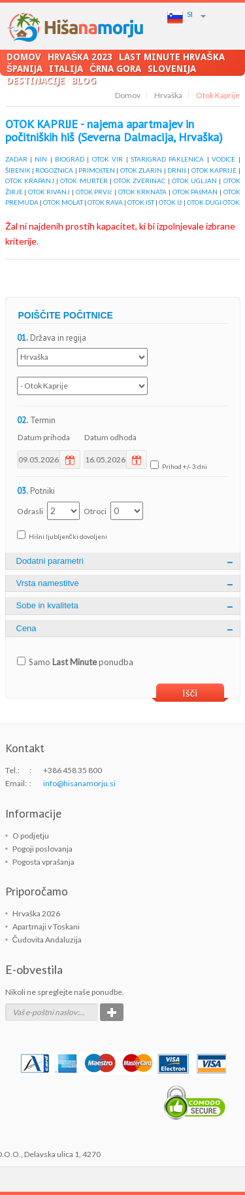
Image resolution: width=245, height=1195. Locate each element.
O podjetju (30, 835)
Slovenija (172, 68)
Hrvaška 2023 (80, 56)
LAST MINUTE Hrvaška (171, 56)
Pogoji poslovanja (42, 849)
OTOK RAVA (105, 202)
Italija (66, 68)
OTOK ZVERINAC (139, 180)
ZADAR (16, 159)
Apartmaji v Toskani (46, 926)
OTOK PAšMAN (195, 192)
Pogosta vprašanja (43, 862)
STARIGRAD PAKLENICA (167, 159)
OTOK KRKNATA (142, 192)
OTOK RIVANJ (49, 192)
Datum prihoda (44, 437)
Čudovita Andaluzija (47, 939)
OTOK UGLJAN (194, 180)
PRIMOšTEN (96, 170)
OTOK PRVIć (94, 192)
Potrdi (111, 1012)
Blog (83, 80)
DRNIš (176, 170)
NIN (41, 159)
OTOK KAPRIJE (214, 170)
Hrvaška (168, 95)
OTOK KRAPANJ (29, 180)
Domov (24, 56)
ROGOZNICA (54, 170)
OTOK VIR (107, 159)
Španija (24, 68)
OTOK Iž (170, 202)
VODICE (223, 159)
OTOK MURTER (83, 180)
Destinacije (36, 80)
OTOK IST (140, 202)
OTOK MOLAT (63, 202)
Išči (190, 693)
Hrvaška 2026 (36, 913)
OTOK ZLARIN (141, 170)
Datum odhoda (110, 437)
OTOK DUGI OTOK (213, 202)
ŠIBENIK (18, 170)
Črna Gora (115, 68)
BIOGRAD (69, 159)
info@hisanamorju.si (79, 783)
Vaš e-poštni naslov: (45, 1012)
